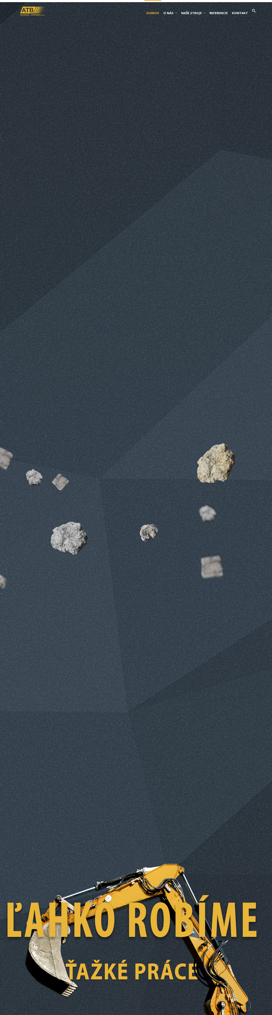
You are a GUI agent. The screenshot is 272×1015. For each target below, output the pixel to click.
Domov (152, 13)
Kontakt (240, 13)
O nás (170, 13)
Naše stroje (193, 13)
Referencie (218, 13)
